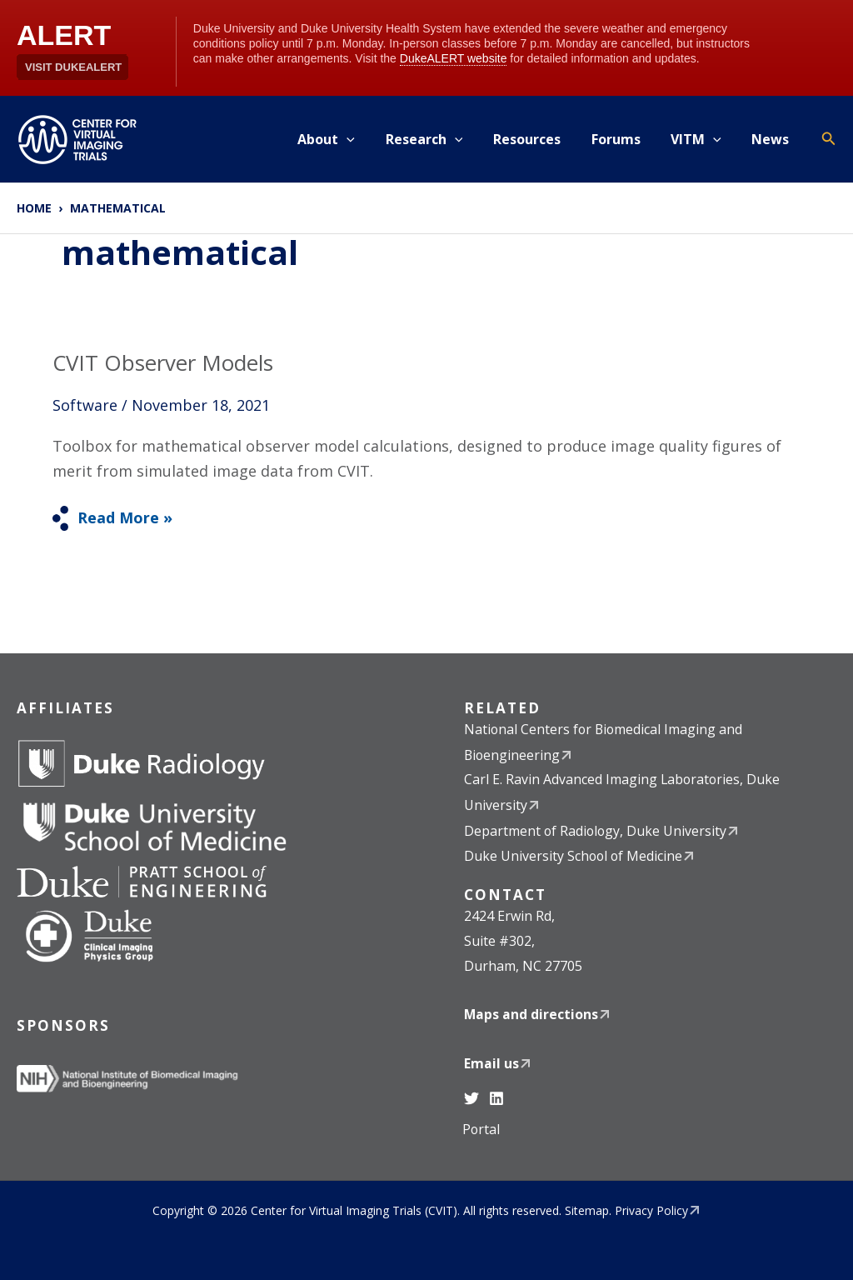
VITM (701, 139)
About (348, 139)
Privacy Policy (651, 1210)
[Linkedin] (496, 1097)
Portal (481, 1129)
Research (442, 139)
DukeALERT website (453, 58)
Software (84, 405)
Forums (625, 139)
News (772, 139)
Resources (540, 139)
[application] (368, 139)
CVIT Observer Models (163, 363)
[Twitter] (471, 1097)
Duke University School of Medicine (574, 856)
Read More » (124, 517)
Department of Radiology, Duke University (596, 830)
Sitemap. (588, 1210)
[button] (828, 139)
